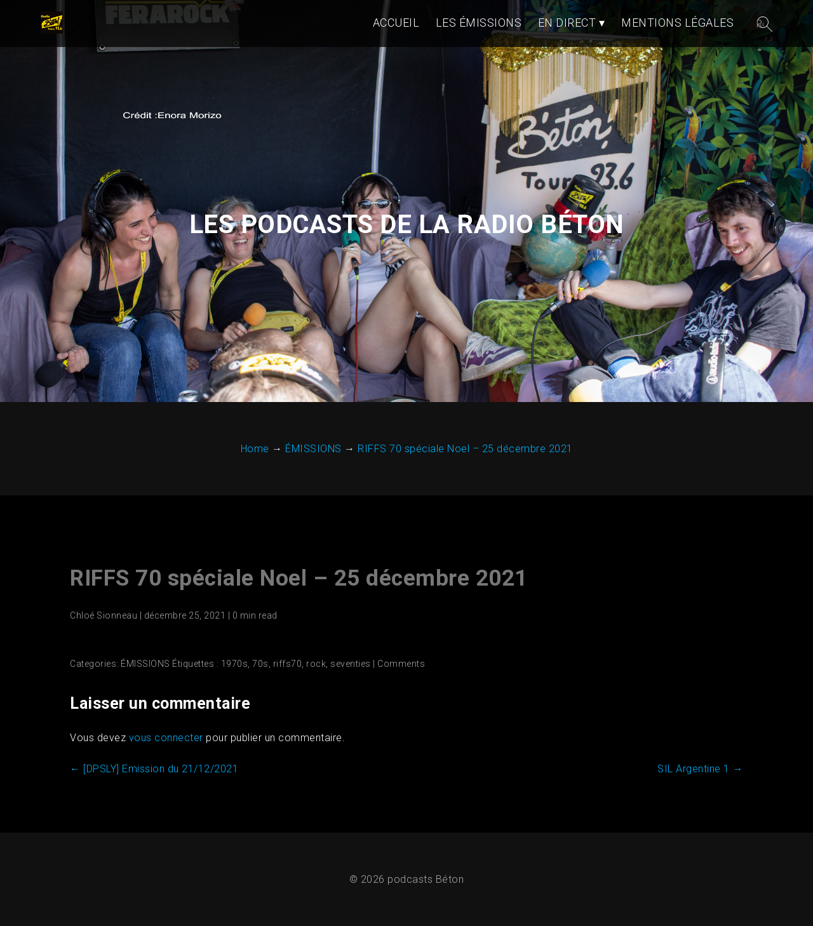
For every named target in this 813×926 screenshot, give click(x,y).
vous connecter (166, 738)
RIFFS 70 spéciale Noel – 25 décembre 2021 (299, 578)
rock (316, 664)
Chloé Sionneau (103, 615)
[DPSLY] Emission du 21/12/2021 (154, 769)
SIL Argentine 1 (700, 769)
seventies (350, 664)
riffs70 (287, 664)
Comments (401, 664)
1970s (234, 664)
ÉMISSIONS (145, 664)
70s (260, 664)
